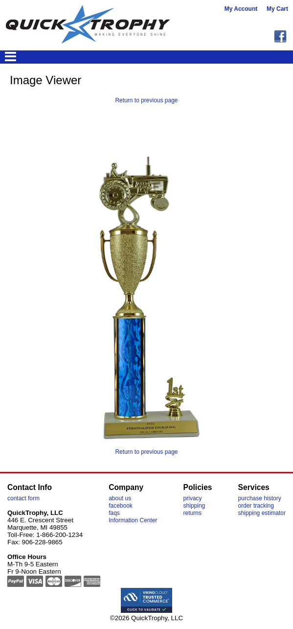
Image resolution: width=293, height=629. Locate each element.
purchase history (259, 498)
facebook (121, 505)
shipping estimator (262, 513)
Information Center (133, 520)
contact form (23, 498)
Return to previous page (146, 100)
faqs (114, 513)
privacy (192, 498)
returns (192, 513)
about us (120, 498)
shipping (194, 505)
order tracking (256, 505)
